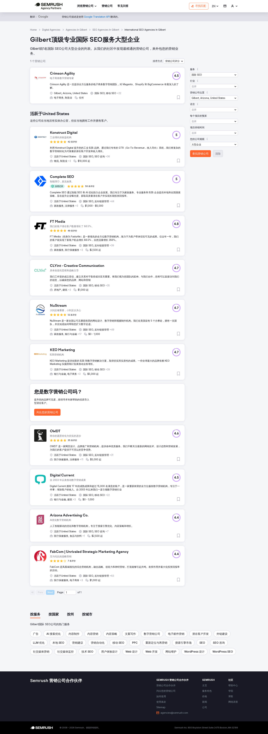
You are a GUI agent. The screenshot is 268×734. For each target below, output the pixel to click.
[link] (107, 6)
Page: (60, 592)
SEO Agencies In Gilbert (105, 29)
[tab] (35, 614)
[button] (215, 6)
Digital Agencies (51, 29)
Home (33, 29)
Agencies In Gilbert (76, 29)
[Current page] (70, 592)
